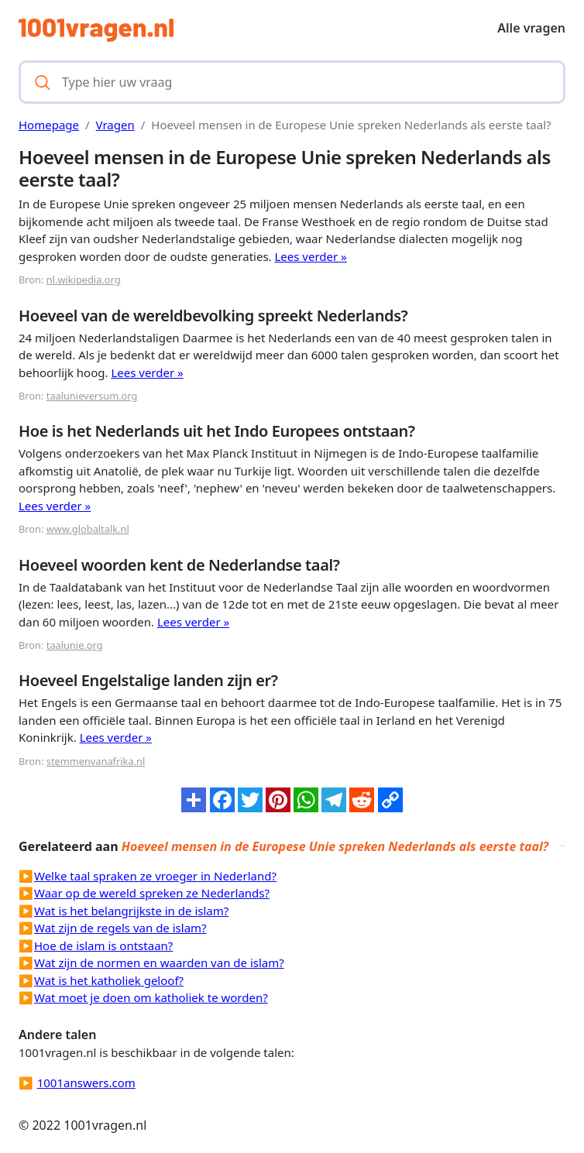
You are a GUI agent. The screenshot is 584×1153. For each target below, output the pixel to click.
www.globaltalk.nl (87, 529)
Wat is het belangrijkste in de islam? (131, 910)
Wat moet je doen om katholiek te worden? (151, 997)
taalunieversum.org (92, 396)
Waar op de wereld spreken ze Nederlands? (152, 893)
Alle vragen (531, 27)
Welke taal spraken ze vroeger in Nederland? (155, 876)
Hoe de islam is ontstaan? (103, 945)
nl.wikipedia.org (83, 280)
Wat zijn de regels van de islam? (120, 927)
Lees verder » (310, 256)
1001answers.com (86, 1082)
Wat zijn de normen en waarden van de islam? (159, 962)
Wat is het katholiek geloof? (109, 980)
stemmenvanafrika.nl (95, 761)
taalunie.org (74, 645)
